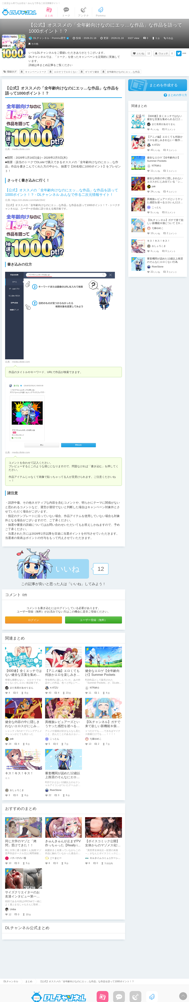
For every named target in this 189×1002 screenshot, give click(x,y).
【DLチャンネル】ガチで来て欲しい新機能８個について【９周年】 (102, 726)
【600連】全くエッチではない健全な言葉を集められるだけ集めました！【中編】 (165, 119)
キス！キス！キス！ (19, 773)
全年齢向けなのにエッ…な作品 (123, 71)
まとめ (28, 981)
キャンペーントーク (35, 71)
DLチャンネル (19, 12)
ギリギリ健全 (92, 71)
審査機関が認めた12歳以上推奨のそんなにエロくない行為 (62, 777)
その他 (34, 43)
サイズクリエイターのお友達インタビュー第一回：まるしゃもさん (22, 896)
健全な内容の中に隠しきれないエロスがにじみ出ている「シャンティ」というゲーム (165, 181)
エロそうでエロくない (65, 71)
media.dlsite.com (21, 149)
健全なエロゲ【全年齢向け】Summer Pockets (163, 159)
